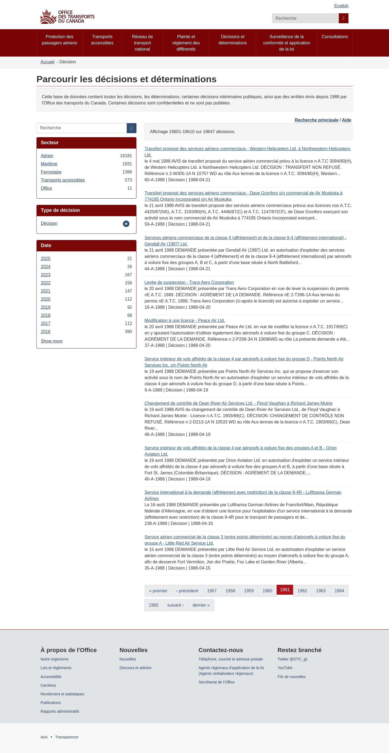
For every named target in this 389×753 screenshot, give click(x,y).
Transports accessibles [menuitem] (102, 39)
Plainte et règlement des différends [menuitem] (186, 42)
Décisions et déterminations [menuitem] (233, 39)
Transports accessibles (86, 180)
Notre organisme (55, 659)
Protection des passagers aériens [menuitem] (59, 39)
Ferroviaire (86, 172)
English (341, 6)
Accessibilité (51, 677)
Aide (346, 120)
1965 (154, 605)
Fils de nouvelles (292, 677)
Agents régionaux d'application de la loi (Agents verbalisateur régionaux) (231, 670)
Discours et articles (136, 668)
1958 (230, 590)
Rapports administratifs (60, 711)
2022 (86, 283)
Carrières (48, 685)
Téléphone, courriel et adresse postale (231, 659)
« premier (158, 590)
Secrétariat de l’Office (217, 682)
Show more (52, 341)
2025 (86, 258)
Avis (44, 737)
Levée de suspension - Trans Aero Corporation (189, 282)
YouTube (285, 668)
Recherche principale (316, 120)
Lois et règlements (56, 668)
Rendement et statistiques (62, 694)
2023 (86, 275)
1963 (321, 590)
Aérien (86, 156)
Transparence (66, 737)
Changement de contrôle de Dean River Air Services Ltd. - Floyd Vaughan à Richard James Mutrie (239, 403)
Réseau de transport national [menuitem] (142, 42)
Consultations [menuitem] (335, 36)
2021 (86, 291)
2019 (86, 307)
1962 (302, 590)
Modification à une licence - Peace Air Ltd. (185, 320)
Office (86, 188)
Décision (49, 223)
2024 (86, 267)
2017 (86, 323)
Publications (51, 703)
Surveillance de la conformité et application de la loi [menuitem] (286, 42)
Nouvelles (128, 659)
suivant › (175, 605)
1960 (267, 590)
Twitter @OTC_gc (293, 659)
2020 (86, 299)
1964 (339, 590)
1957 (212, 590)
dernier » (201, 605)
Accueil (48, 62)
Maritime (86, 164)
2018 (86, 315)
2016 (86, 331)
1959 (249, 590)
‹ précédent (187, 590)
